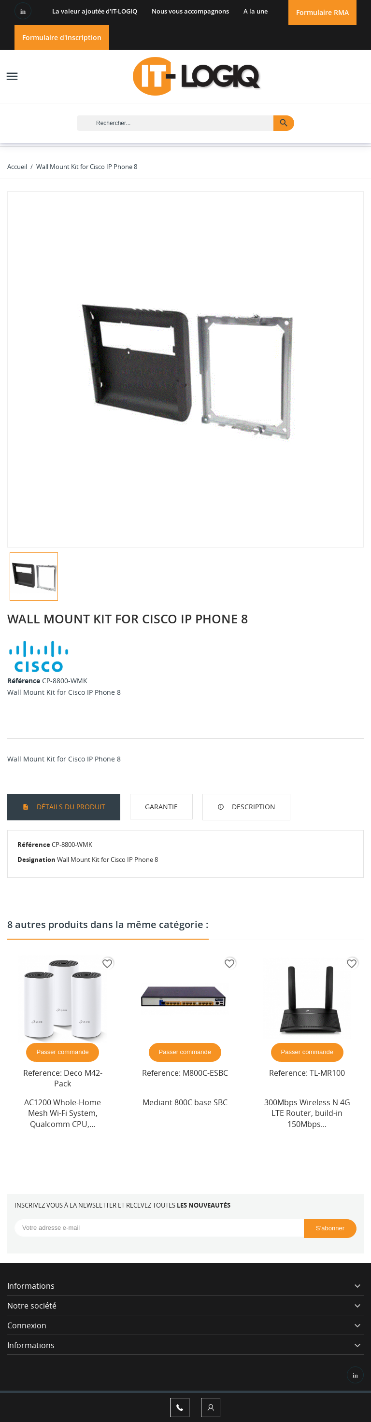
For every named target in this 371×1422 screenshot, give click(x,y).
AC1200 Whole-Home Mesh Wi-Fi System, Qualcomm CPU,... (62, 1113)
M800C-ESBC (205, 1073)
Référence (23, 680)
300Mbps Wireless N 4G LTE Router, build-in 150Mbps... (307, 1113)
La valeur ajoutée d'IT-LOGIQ (94, 11)
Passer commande (62, 1052)
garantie (161, 806)
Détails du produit (70, 806)
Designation (36, 859)
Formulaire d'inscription (61, 37)
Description (252, 806)
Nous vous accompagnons (190, 11)
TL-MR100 (327, 1073)
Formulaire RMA (322, 12)
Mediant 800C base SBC (185, 1102)
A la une (255, 11)
